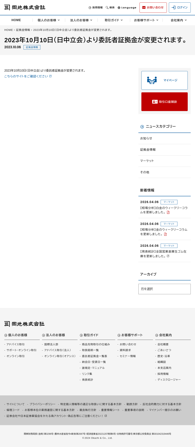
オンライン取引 (16, 356)
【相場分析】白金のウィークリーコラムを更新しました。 (164, 210)
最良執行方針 (88, 409)
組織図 (161, 361)
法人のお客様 (79, 20)
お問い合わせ (128, 344)
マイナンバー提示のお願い (165, 409)
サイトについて (16, 404)
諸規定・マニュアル (93, 367)
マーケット (147, 160)
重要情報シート (110, 409)
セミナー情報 (128, 356)
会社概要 (163, 344)
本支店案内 (164, 367)
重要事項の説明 (134, 409)
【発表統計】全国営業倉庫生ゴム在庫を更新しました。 (163, 254)
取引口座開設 (168, 101)
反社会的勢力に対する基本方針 (162, 404)
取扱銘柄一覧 (90, 350)
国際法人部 (51, 344)
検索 (112, 7)
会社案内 (177, 20)
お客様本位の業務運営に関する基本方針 (50, 409)
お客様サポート (144, 20)
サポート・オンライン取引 (22, 350)
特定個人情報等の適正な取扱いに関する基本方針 (91, 404)
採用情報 (97, 7)
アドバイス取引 (16, 344)
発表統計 (87, 379)
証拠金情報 (32, 47)
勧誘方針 (132, 404)
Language (128, 7)
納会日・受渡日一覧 (94, 361)
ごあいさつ (164, 350)
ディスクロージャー (169, 379)
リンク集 (87, 373)
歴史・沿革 (163, 356)
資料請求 (125, 350)
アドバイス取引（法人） (57, 350)
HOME (16, 20)
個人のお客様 (47, 20)
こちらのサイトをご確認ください (26, 76)
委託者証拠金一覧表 (94, 356)
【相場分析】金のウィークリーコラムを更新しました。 (164, 232)
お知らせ (146, 138)
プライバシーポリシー (42, 404)
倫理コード (13, 409)
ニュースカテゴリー (161, 126)
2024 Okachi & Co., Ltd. (99, 438)
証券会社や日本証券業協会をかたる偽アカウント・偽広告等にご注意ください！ (55, 415)
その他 (144, 172)
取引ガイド (112, 20)
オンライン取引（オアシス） (60, 356)
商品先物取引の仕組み (96, 344)
